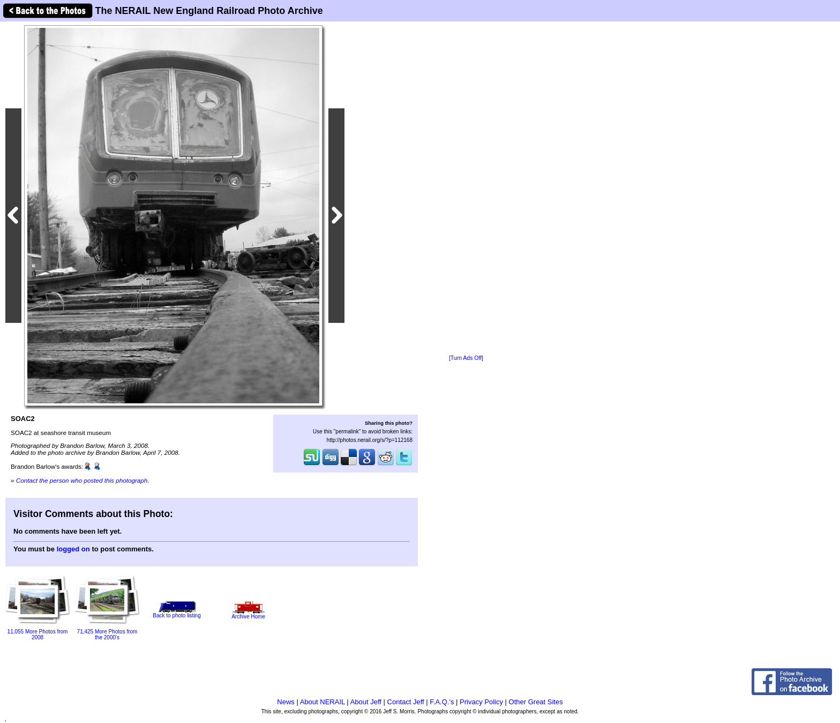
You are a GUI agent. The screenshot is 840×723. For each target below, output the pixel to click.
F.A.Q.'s (442, 702)
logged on (73, 549)
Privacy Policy (481, 702)
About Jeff (365, 702)
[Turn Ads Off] (466, 358)
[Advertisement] (466, 189)
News (286, 702)
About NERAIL (322, 702)
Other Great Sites (536, 702)
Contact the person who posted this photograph (82, 480)
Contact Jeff (405, 702)
